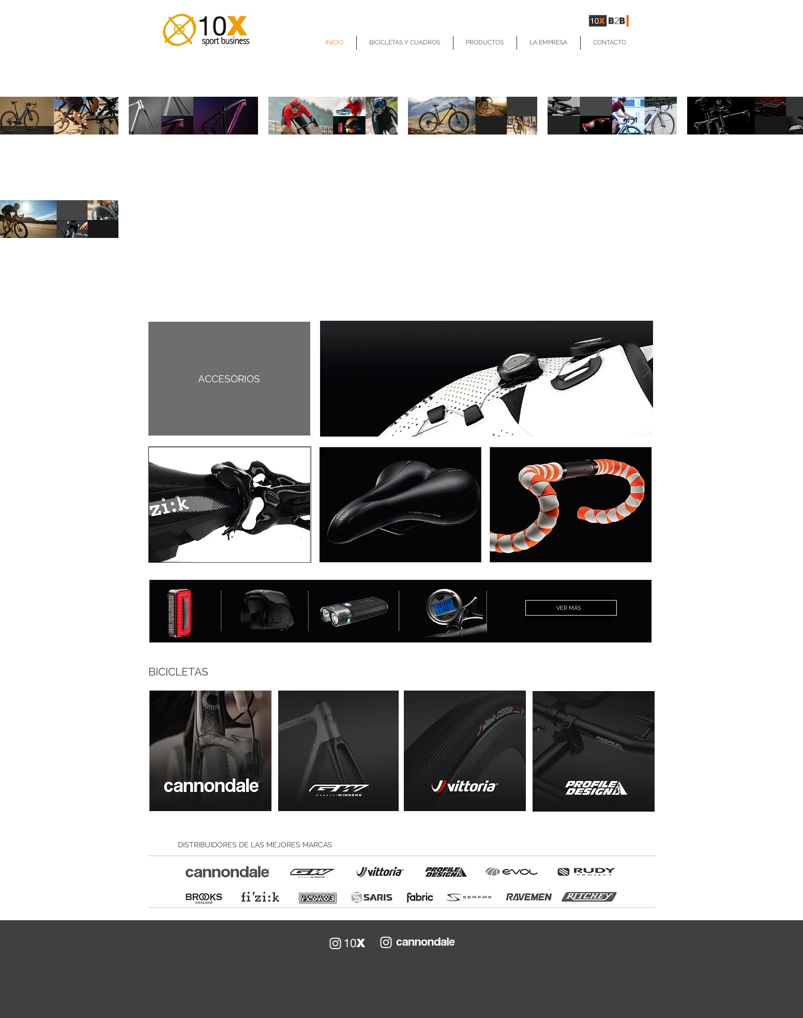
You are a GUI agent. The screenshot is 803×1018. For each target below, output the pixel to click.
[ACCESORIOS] (229, 379)
